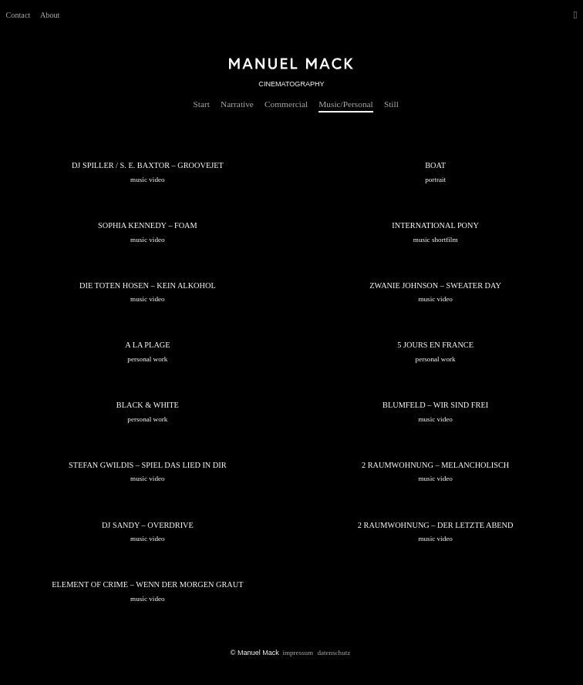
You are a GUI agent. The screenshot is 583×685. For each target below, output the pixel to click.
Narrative (237, 104)
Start (202, 104)
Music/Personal (345, 104)
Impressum (297, 652)
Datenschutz (333, 652)
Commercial (286, 104)
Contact (18, 15)
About (49, 15)
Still (391, 104)
